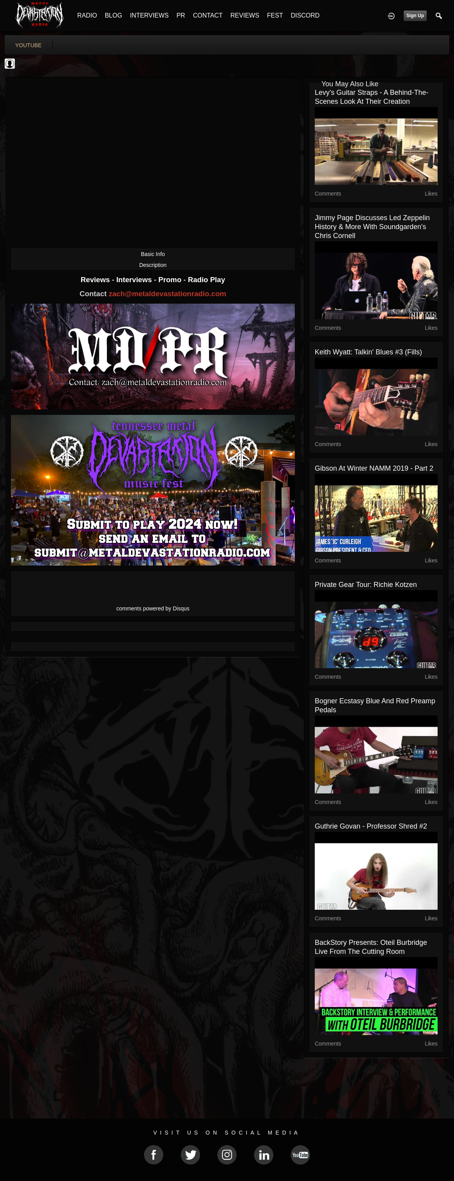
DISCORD (305, 15)
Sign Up (415, 15)
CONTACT (208, 15)
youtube (28, 45)
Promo (170, 280)
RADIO (87, 15)
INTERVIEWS (149, 15)
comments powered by (153, 608)
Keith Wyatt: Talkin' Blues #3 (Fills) (368, 352)
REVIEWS (245, 15)
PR (180, 15)
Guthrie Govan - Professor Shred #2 (371, 826)
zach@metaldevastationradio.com (167, 294)
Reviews (96, 280)
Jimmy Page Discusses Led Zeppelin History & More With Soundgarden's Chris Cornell (372, 227)
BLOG (113, 15)
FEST (275, 15)
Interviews (135, 280)
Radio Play (206, 280)
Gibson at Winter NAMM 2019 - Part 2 (374, 468)
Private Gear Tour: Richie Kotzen (366, 585)
